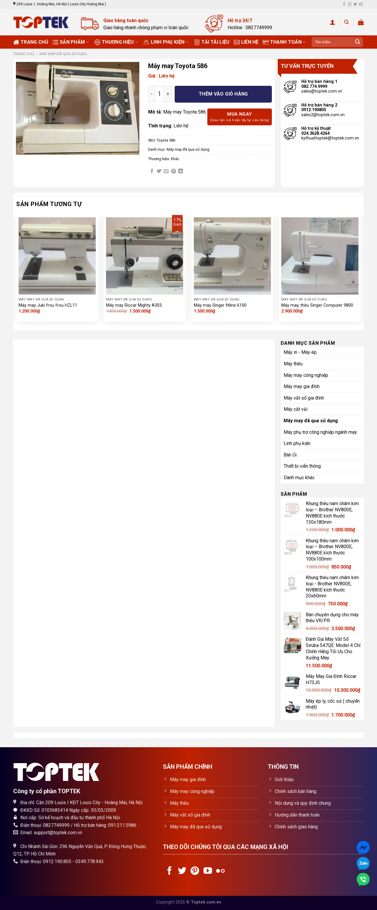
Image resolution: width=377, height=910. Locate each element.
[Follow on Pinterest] (195, 871)
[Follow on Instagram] (349, 4)
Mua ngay (239, 117)
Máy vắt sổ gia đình (304, 398)
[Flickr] (220, 871)
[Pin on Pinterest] (173, 171)
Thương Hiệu (116, 42)
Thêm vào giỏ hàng (223, 94)
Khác (175, 159)
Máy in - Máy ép (300, 352)
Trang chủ (30, 42)
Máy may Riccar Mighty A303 (134, 305)
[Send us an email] (361, 4)
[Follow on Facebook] (344, 4)
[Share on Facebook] (152, 171)
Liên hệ (246, 42)
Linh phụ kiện (165, 42)
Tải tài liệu (212, 42)
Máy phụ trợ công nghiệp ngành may (320, 432)
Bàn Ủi (290, 455)
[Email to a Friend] (166, 171)
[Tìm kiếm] (346, 22)
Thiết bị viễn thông (302, 466)
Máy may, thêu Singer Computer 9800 (317, 305)
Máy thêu (293, 364)
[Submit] (358, 42)
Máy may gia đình (302, 386)
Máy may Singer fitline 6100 (220, 305)
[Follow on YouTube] (208, 871)
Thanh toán (284, 42)
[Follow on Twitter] (355, 4)
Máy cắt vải (295, 409)
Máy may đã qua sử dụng (63, 54)
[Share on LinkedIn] (180, 171)
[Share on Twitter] (159, 171)
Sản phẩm (70, 42)
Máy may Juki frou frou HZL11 (48, 305)
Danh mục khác (299, 477)
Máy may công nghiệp (306, 375)
